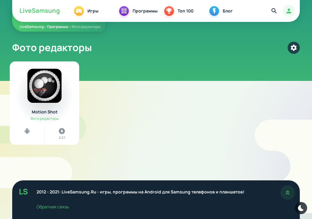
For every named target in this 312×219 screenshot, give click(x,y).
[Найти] (274, 11)
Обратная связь (53, 207)
